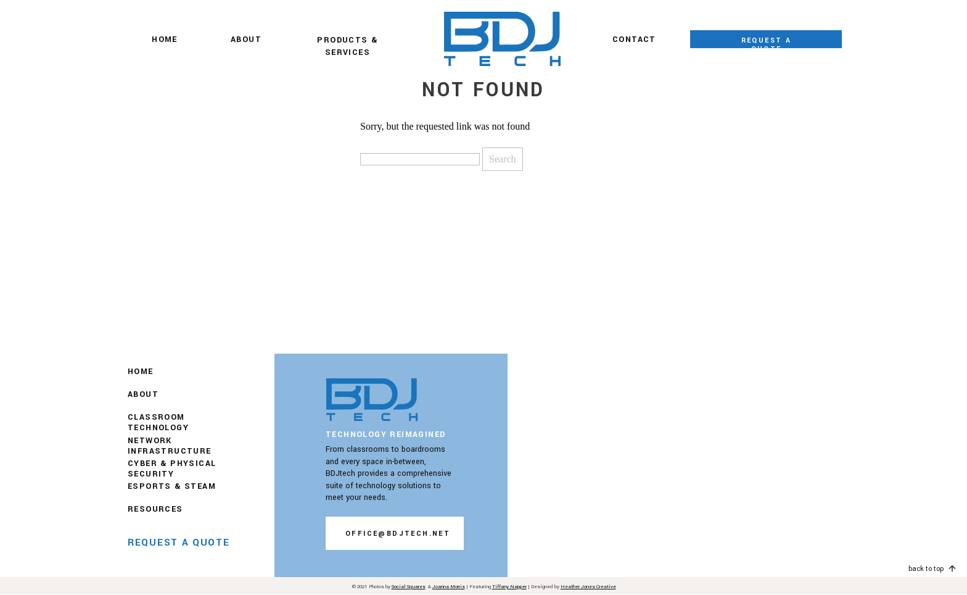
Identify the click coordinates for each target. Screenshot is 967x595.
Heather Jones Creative (588, 586)
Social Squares (409, 586)
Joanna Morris (448, 586)
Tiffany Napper (509, 586)
